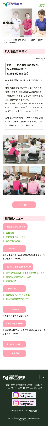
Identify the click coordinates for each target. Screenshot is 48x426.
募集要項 (10, 233)
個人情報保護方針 (31, 411)
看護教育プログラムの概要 (18, 295)
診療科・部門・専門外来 (20, 40)
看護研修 (40, 40)
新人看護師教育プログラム (18, 299)
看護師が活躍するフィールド (18, 277)
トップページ (6, 40)
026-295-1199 (16, 387)
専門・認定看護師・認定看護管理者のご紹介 (25, 273)
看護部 (32, 40)
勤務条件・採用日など (15, 236)
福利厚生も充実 (13, 240)
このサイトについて (16, 411)
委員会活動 (11, 280)
